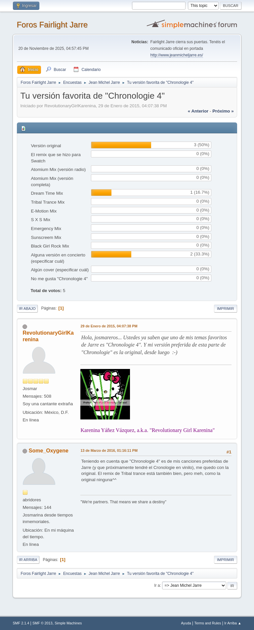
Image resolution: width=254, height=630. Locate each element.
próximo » (222, 111)
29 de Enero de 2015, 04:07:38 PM (108, 326)
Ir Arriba (28, 560)
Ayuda (186, 623)
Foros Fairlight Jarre (52, 24)
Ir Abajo (27, 309)
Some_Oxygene (48, 450)
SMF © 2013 (42, 623)
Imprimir (225, 309)
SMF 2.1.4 (21, 623)
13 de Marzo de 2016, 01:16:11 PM (109, 450)
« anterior (198, 111)
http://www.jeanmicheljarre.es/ (176, 55)
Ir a (157, 585)
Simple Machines (68, 623)
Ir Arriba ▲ (232, 623)
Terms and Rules (207, 623)
